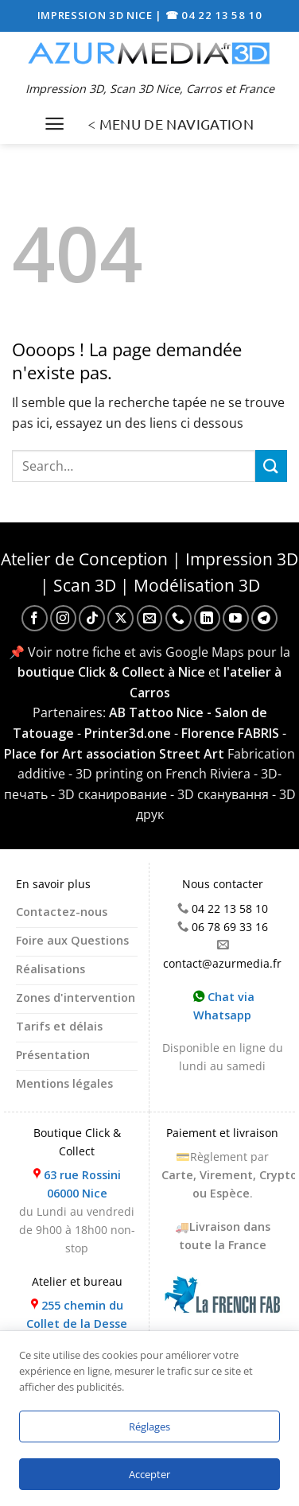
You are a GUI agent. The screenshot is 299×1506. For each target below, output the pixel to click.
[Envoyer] (271, 465)
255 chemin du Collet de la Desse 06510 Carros (76, 1323)
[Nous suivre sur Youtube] (236, 618)
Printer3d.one (127, 733)
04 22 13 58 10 (230, 908)
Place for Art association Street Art (114, 754)
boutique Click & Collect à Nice (111, 672)
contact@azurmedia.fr (222, 963)
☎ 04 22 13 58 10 (213, 15)
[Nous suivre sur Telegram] (264, 618)
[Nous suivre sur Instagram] (63, 618)
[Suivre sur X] (120, 618)
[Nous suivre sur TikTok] (92, 618)
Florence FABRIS (230, 733)
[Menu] (54, 123)
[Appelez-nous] (178, 618)
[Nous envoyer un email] (150, 618)
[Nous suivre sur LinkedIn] (207, 618)
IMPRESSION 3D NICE (96, 15)
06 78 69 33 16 (230, 926)
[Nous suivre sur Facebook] (34, 618)
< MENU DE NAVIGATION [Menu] (170, 123)
